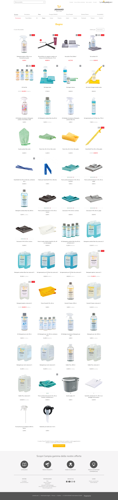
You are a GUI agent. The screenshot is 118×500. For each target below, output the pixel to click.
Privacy (53, 495)
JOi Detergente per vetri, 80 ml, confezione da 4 (47, 334)
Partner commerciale (93, 481)
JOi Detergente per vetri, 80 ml (24, 334)
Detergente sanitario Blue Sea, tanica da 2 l (94, 241)
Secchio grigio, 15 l (70, 396)
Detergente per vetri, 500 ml (93, 334)
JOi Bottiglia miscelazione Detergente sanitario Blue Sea (70, 118)
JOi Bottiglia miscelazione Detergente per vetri (70, 334)
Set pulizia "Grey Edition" (70, 56)
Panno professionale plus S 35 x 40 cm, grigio (93, 180)
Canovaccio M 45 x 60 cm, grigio (93, 210)
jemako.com (36, 495)
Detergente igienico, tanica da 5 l (24, 303)
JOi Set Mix (24, 87)
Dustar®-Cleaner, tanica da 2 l (94, 303)
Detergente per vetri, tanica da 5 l (47, 365)
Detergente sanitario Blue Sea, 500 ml (24, 210)
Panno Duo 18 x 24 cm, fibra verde (47, 149)
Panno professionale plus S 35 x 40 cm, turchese (70, 180)
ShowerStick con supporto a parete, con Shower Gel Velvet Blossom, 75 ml (47, 57)
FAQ (47, 481)
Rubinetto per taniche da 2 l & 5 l (47, 426)
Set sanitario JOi (94, 56)
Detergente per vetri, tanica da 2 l (24, 365)
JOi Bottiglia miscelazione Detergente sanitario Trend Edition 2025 (24, 118)
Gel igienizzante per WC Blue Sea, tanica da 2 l (47, 273)
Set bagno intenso (70, 87)
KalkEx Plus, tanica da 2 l (94, 365)
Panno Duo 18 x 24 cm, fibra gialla (70, 149)
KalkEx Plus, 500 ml (70, 365)
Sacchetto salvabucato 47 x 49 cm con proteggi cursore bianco (94, 396)
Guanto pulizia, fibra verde (24, 149)
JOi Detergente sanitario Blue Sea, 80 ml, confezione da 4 (70, 242)
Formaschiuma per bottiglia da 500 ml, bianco (24, 427)
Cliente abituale (93, 482)
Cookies (59, 495)
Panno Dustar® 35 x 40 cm (47, 303)
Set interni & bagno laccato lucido (94, 87)
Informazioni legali (45, 495)
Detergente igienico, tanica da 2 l (93, 272)
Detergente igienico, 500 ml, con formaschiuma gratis (24, 57)
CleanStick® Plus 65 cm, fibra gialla (93, 149)
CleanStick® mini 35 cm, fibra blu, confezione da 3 (24, 180)
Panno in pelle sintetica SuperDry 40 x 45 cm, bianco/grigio (47, 242)
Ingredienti (47, 484)
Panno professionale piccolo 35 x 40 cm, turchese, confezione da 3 (47, 396)
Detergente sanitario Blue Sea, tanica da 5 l (24, 272)
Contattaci (24, 481)
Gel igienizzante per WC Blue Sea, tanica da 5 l (70, 273)
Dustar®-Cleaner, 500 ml (70, 303)
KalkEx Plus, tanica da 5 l (24, 396)
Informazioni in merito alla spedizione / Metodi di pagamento (47, 487)
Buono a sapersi (47, 482)
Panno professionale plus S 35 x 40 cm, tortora (47, 211)
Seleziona (100, 30)
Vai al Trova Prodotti (59, 445)
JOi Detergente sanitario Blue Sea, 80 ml (47, 118)
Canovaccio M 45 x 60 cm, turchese (70, 210)
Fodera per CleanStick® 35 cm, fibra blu (47, 180)
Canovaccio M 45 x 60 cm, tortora (24, 241)
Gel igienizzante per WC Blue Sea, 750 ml (93, 118)
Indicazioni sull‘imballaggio (47, 485)
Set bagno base (47, 87)
